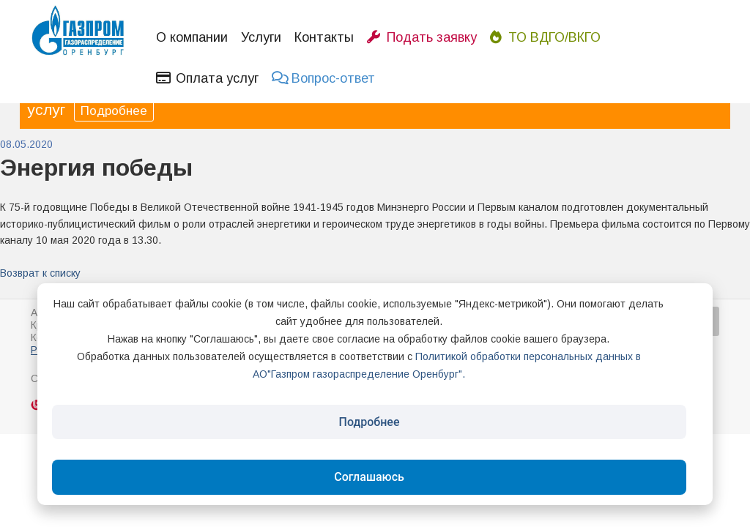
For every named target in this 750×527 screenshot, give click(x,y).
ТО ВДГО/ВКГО (545, 37)
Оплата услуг (207, 78)
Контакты (324, 37)
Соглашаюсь (369, 477)
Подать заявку (422, 37)
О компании (192, 37)
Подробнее (114, 111)
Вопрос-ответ (323, 78)
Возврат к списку (40, 273)
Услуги (261, 37)
